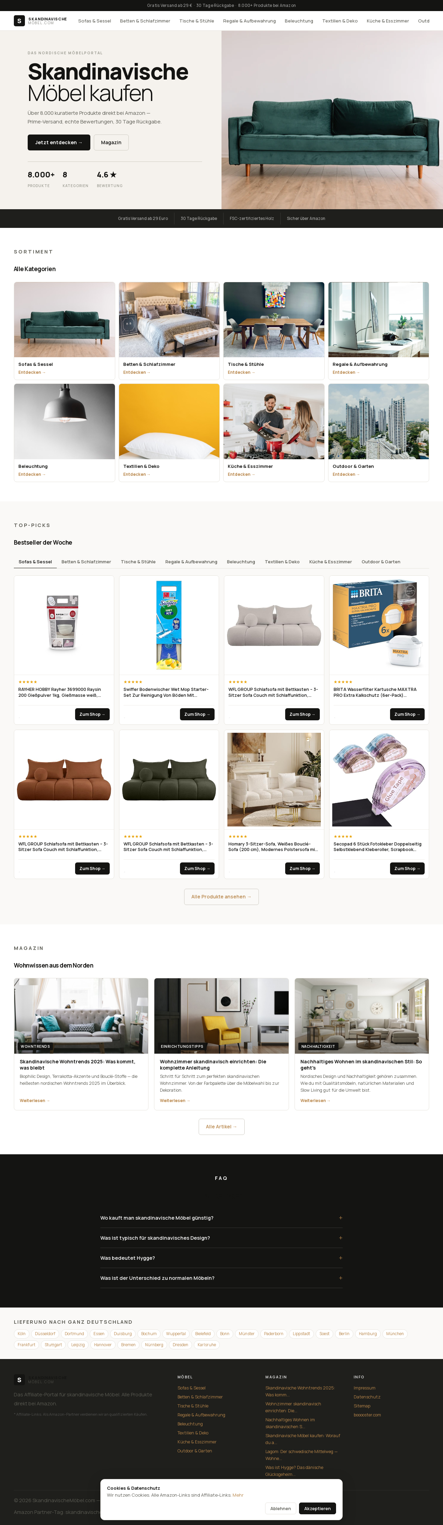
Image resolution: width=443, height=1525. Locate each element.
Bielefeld (203, 1333)
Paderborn (273, 1333)
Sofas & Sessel (94, 21)
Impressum (365, 1388)
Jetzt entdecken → (59, 142)
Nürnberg (154, 1344)
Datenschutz (367, 1397)
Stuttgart (53, 1344)
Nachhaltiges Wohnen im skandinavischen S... (290, 1423)
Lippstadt (301, 1333)
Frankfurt (26, 1344)
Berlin (344, 1333)
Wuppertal (176, 1333)
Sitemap (362, 1406)
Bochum (149, 1333)
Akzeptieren (317, 1508)
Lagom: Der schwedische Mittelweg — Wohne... (301, 1455)
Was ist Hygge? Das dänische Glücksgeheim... (294, 1470)
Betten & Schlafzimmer (145, 21)
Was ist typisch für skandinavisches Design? (221, 1237)
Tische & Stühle (196, 21)
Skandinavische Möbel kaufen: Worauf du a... (302, 1439)
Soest (324, 1333)
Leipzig (78, 1344)
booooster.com (367, 1415)
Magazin (111, 142)
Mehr (238, 1495)
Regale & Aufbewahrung (249, 21)
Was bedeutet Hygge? (221, 1258)
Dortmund (74, 1333)
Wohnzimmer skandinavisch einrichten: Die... (293, 1407)
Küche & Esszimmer (388, 21)
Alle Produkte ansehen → (221, 896)
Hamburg (368, 1333)
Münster (247, 1333)
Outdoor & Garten (381, 561)
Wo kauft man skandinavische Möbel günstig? (221, 1217)
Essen (99, 1333)
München (395, 1333)
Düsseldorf (45, 1333)
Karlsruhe (207, 1344)
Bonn (224, 1333)
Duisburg (123, 1333)
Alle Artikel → (221, 1126)
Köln (22, 1333)
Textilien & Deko (340, 21)
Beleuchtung (299, 21)
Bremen (128, 1344)
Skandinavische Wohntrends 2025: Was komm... (300, 1391)
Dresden (180, 1344)
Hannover (103, 1344)
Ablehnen (280, 1508)
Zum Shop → (92, 714)
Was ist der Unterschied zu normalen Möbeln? (221, 1278)
